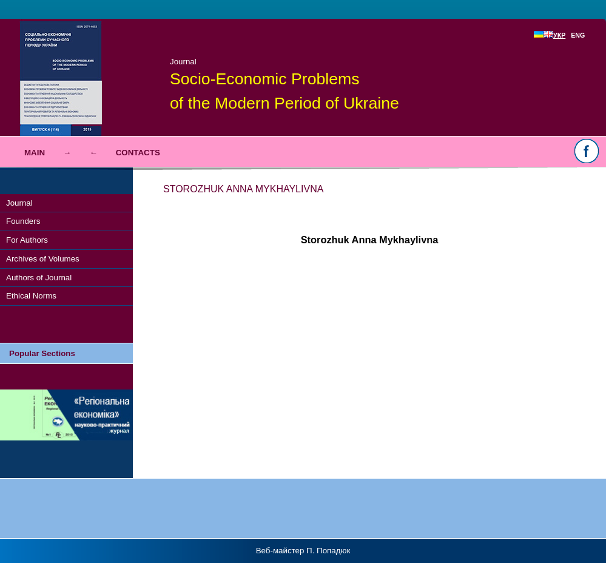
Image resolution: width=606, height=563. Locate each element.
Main (34, 152)
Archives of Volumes (42, 258)
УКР (554, 35)
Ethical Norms (31, 295)
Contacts (138, 152)
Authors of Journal (39, 277)
